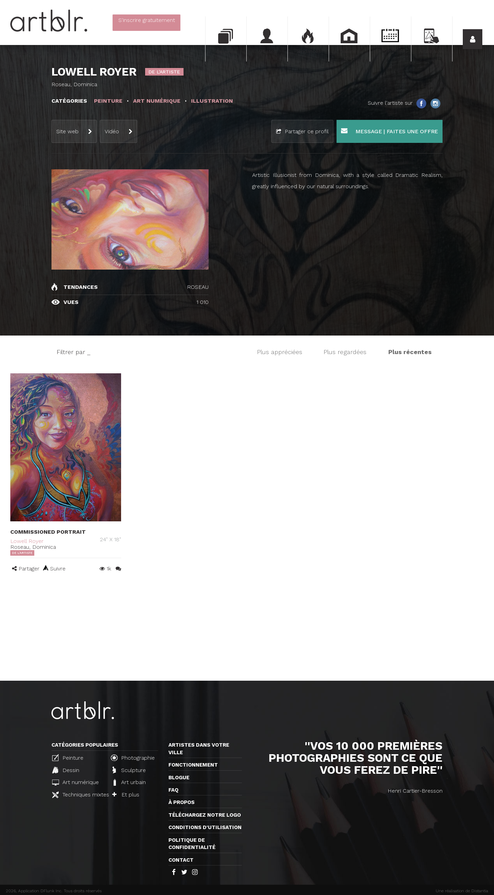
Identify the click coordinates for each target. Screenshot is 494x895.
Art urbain (129, 782)
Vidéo (112, 131)
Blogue (178, 777)
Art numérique (75, 782)
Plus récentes (410, 351)
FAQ (173, 790)
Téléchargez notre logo (204, 815)
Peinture (67, 757)
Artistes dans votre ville (198, 748)
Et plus (125, 794)
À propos (181, 802)
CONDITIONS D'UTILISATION (205, 827)
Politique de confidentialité (191, 843)
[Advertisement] (247, 629)
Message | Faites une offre (389, 131)
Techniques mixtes (78, 794)
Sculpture (129, 770)
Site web (67, 131)
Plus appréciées (279, 351)
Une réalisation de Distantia (462, 890)
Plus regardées (345, 351)
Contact (180, 860)
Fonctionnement (193, 765)
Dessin (65, 770)
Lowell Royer (27, 541)
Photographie (133, 757)
